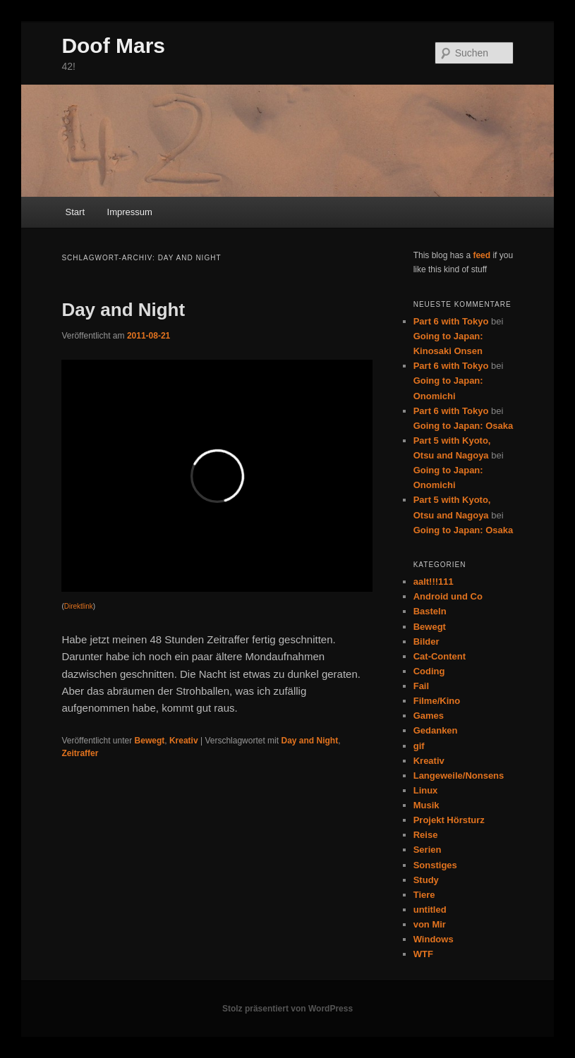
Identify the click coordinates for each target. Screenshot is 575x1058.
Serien (427, 849)
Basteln (430, 611)
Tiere (424, 894)
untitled (430, 909)
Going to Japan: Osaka (463, 425)
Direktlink (78, 606)
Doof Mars (113, 45)
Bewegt (150, 741)
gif (419, 746)
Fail (421, 686)
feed (481, 255)
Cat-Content (439, 656)
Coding (429, 671)
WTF (423, 954)
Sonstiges (435, 865)
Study (426, 880)
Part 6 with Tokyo (451, 321)
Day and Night (123, 309)
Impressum (129, 212)
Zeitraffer (79, 753)
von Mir (429, 924)
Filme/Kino (436, 700)
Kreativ (183, 741)
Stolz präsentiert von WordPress (287, 1009)
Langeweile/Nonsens (458, 775)
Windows (433, 939)
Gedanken (435, 730)
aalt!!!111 (433, 581)
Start (75, 212)
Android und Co (448, 596)
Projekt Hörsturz (449, 820)
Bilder (426, 641)
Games (428, 715)
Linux (425, 790)
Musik (426, 805)
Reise (425, 834)
